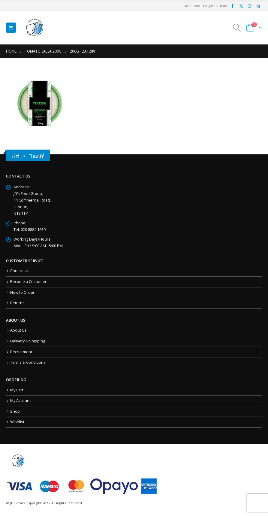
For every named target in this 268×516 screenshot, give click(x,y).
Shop (15, 411)
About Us (18, 330)
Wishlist (17, 421)
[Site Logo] (34, 27)
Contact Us (19, 270)
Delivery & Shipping (27, 341)
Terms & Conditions (28, 362)
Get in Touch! (28, 156)
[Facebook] (232, 6)
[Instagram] (250, 6)
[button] (11, 28)
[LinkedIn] (258, 6)
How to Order (22, 292)
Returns (17, 302)
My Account (20, 400)
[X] (241, 6)
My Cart (16, 390)
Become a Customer (28, 281)
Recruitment (21, 351)
